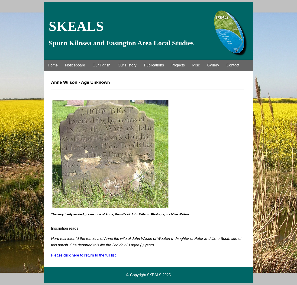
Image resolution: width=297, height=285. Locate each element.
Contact (232, 65)
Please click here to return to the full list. (84, 255)
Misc (196, 65)
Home (53, 65)
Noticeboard (75, 65)
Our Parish (101, 65)
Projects (178, 65)
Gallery (213, 65)
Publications (154, 65)
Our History (127, 65)
